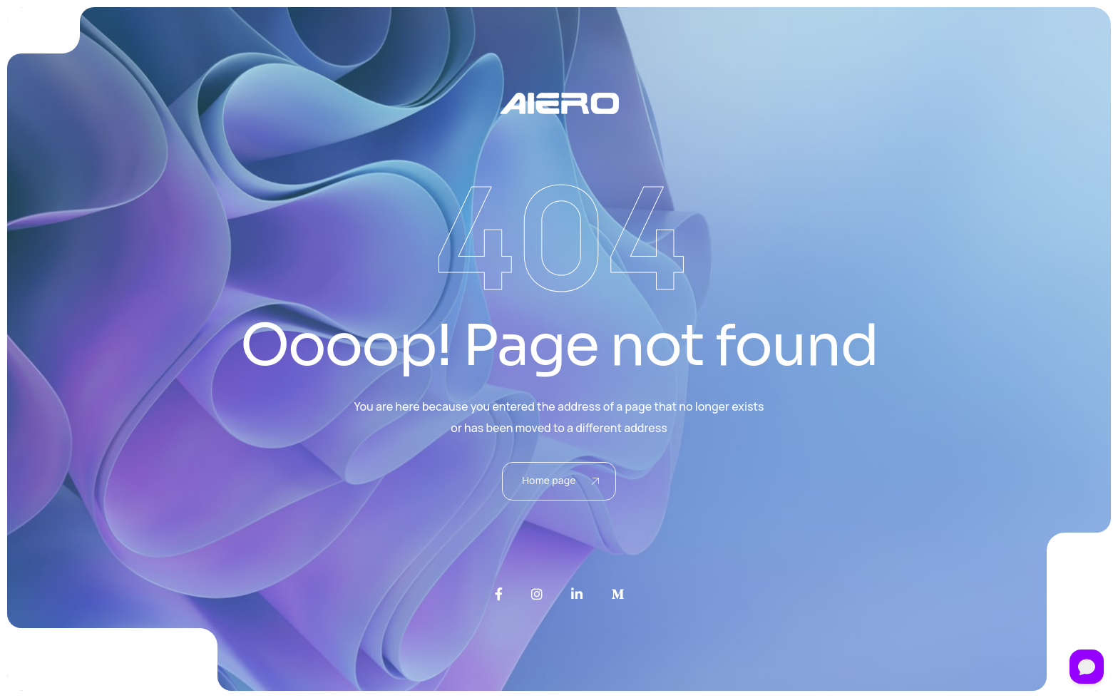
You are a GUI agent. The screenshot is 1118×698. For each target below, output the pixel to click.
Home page (560, 480)
